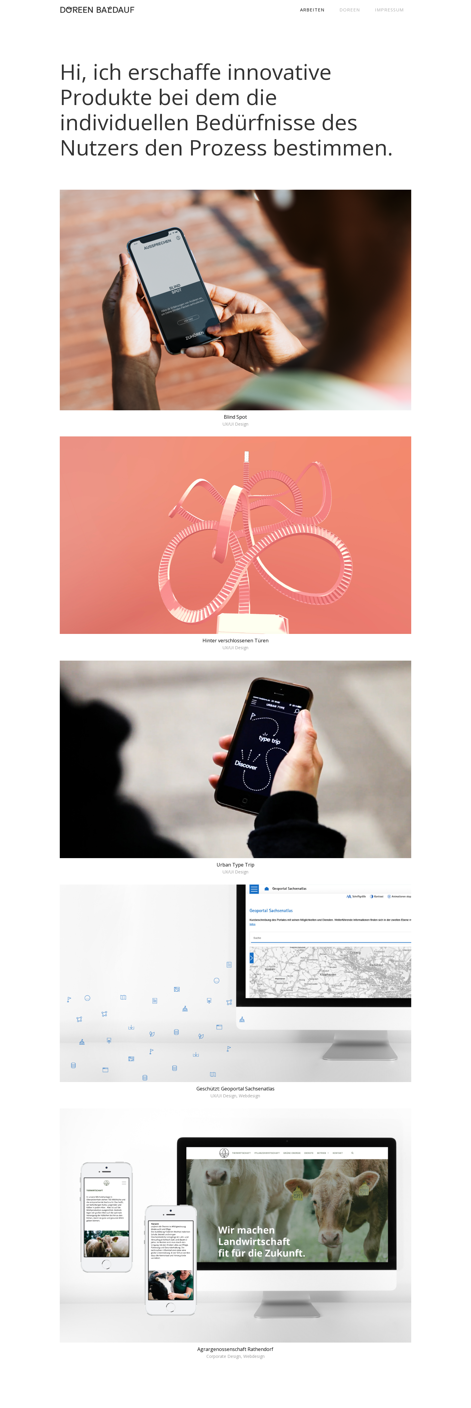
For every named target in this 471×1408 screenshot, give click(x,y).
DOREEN (349, 10)
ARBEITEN (312, 10)
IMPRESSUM (389, 10)
